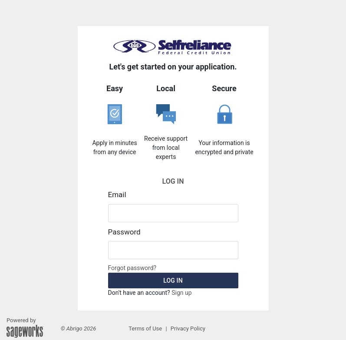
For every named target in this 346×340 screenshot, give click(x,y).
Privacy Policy (188, 328)
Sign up (181, 292)
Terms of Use (145, 328)
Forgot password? (132, 267)
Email (117, 194)
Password (124, 232)
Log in (173, 280)
